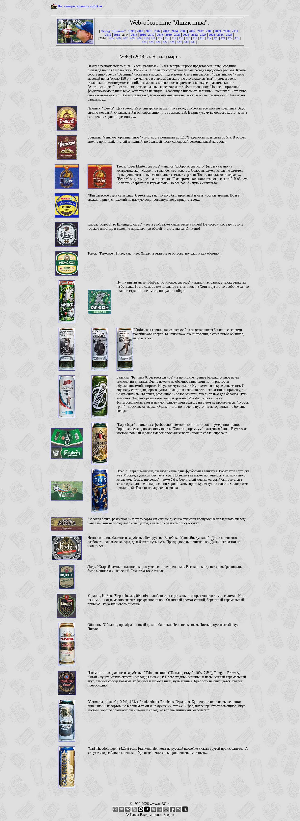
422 (230, 38)
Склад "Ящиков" (113, 31)
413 (167, 38)
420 (216, 38)
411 (153, 38)
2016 (143, 34)
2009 (218, 31)
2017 (151, 34)
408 (132, 38)
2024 (212, 34)
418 (202, 38)
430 (186, 42)
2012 (108, 34)
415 (181, 38)
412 (160, 38)
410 (146, 38)
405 (111, 38)
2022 (194, 34)
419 (209, 38)
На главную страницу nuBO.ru (80, 6)
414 (174, 38)
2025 (220, 34)
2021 (186, 34)
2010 (226, 31)
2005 (183, 31)
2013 (117, 34)
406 (118, 38)
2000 (140, 31)
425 (151, 42)
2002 (157, 31)
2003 (166, 31)
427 (165, 42)
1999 (131, 31)
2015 (134, 34)
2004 (174, 31)
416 (188, 38)
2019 (168, 34)
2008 (209, 31)
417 (195, 38)
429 (179, 42)
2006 (192, 31)
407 (125, 38)
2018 (160, 34)
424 (144, 42)
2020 (177, 34)
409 (139, 38)
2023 (203, 34)
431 (193, 42)
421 (223, 38)
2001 (149, 31)
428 (172, 42)
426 (158, 42)
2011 (235, 31)
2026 (229, 34)
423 (236, 38)
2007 (200, 31)
